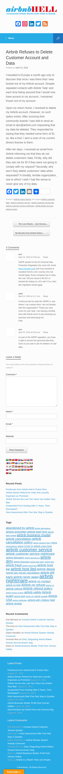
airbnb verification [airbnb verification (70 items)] (20, 600)
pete (20, 293)
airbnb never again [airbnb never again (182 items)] (26, 577)
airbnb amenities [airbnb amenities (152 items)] (16, 531)
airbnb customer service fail (42, 203)
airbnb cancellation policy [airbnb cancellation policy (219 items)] (23, 540)
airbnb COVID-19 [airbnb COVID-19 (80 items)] (25, 546)
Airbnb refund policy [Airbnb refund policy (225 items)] (37, 588)
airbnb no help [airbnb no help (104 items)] (13, 585)
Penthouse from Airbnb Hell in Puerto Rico (26, 489)
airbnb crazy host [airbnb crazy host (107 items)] (43, 546)
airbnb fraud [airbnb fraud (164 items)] (14, 565)
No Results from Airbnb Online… (31, 233)
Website (10, 436)
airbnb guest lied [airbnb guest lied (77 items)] (29, 565)
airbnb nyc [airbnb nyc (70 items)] (50, 585)
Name (9, 411)
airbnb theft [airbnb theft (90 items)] (19, 596)
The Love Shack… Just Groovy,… (31, 224)
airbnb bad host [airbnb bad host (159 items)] (37, 531)
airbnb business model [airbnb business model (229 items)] (33, 535)
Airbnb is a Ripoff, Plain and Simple (33, 759)
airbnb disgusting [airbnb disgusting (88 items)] (22, 562)
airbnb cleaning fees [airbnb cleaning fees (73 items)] (41, 543)
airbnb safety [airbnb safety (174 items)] (32, 592)
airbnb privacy (11, 209)
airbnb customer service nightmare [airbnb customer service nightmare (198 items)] (30, 553)
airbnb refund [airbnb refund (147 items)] (14, 588)
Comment (11, 374)
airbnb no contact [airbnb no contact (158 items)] (39, 581)
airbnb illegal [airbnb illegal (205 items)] (46, 569)
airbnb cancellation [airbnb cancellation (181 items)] (18, 539)
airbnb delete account (44, 206)
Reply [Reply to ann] (45, 257)
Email (9, 424)
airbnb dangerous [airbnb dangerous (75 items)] (32, 558)
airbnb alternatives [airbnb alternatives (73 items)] (43, 528)
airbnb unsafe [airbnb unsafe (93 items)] (41, 596)
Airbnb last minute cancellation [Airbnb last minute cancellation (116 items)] (23, 572)
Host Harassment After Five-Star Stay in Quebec (29, 512)
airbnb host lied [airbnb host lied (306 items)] (23, 569)
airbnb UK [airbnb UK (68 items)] (30, 596)
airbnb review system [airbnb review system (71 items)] (15, 593)
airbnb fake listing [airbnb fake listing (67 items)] (37, 562)
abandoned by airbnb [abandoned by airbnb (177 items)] (20, 528)
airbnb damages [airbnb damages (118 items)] (15, 557)
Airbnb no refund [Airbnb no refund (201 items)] (33, 585)
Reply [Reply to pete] (45, 296)
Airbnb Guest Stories (22, 199)
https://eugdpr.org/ (26, 269)
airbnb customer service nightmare (20, 206)
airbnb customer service (20, 203)
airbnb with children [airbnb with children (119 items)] (39, 600)
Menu (10, 38)
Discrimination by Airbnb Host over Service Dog (30, 709)
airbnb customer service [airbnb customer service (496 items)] (29, 549)
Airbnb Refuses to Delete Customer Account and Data (29, 58)
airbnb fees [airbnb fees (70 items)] (49, 562)
